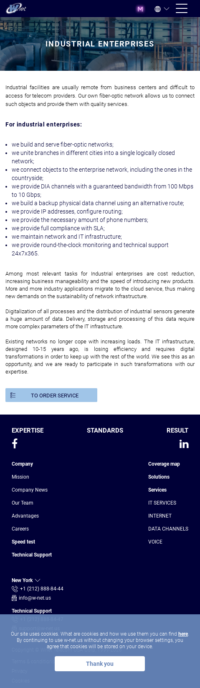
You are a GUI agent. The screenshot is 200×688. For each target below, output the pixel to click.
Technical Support (32, 555)
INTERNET (160, 516)
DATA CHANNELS (168, 529)
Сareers (20, 529)
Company (22, 464)
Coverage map (164, 464)
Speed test (23, 542)
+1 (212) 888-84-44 (41, 589)
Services (157, 490)
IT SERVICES (162, 503)
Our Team (22, 503)
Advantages (25, 516)
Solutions (159, 477)
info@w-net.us (35, 598)
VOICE (155, 542)
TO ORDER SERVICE (54, 395)
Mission (20, 477)
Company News (30, 490)
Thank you (100, 663)
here (183, 634)
